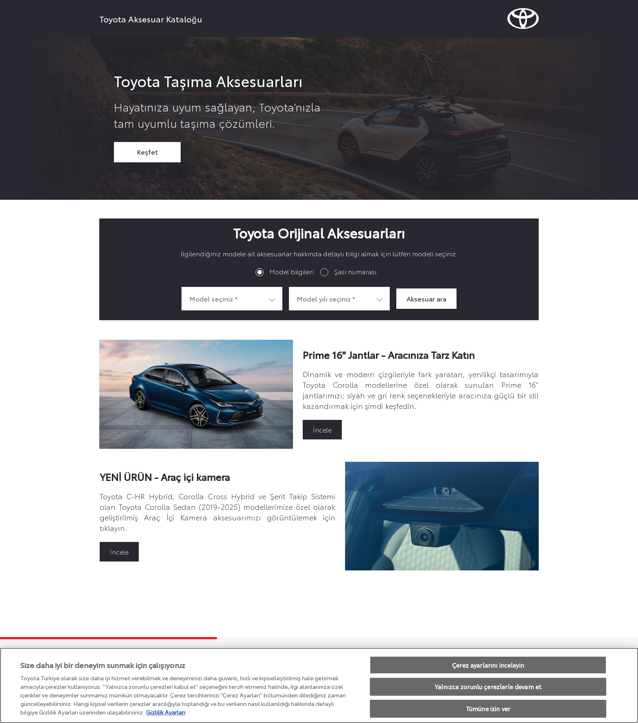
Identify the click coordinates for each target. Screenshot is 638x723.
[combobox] (231, 298)
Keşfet (147, 151)
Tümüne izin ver (488, 708)
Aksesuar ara (426, 298)
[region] (319, 685)
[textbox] (232, 298)
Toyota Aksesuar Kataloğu (150, 18)
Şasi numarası (355, 271)
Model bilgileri (291, 271)
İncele (322, 429)
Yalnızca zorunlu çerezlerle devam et (488, 686)
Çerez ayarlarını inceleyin (488, 665)
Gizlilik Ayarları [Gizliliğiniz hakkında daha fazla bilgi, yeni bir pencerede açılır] (165, 712)
